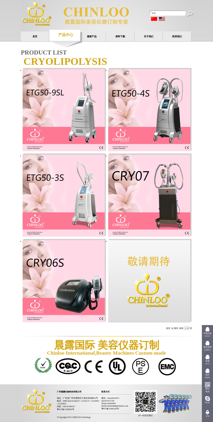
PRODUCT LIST (44, 52)
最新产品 (92, 36)
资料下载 (120, 36)
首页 (35, 36)
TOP (207, 416)
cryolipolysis (65, 61)
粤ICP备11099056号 (65, 409)
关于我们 (148, 36)
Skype (207, 402)
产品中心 (65, 35)
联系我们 (177, 36)
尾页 (176, 328)
